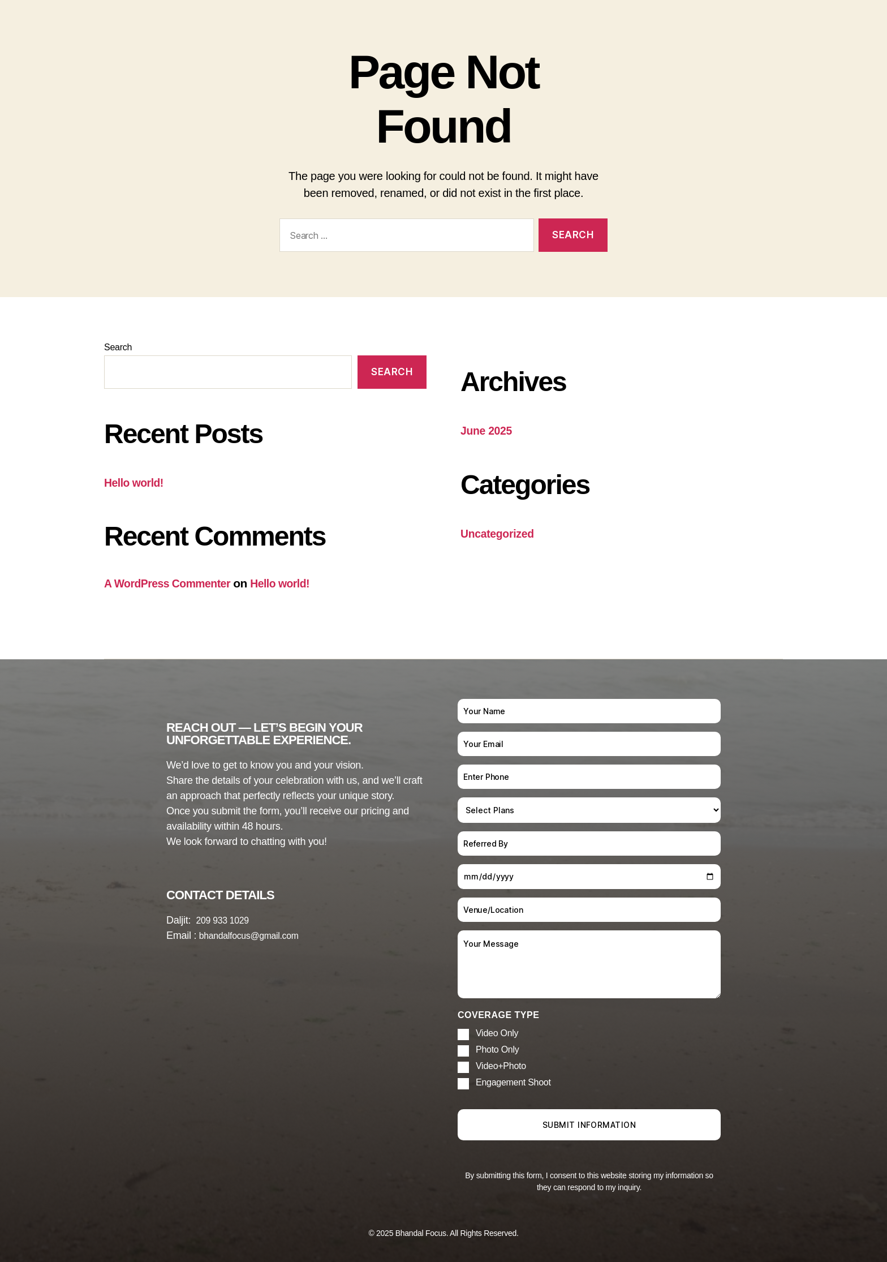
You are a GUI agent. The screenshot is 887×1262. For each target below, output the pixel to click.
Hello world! (136, 482)
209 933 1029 (226, 920)
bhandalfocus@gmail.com (256, 935)
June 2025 (488, 430)
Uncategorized (500, 532)
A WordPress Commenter (172, 583)
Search (118, 347)
